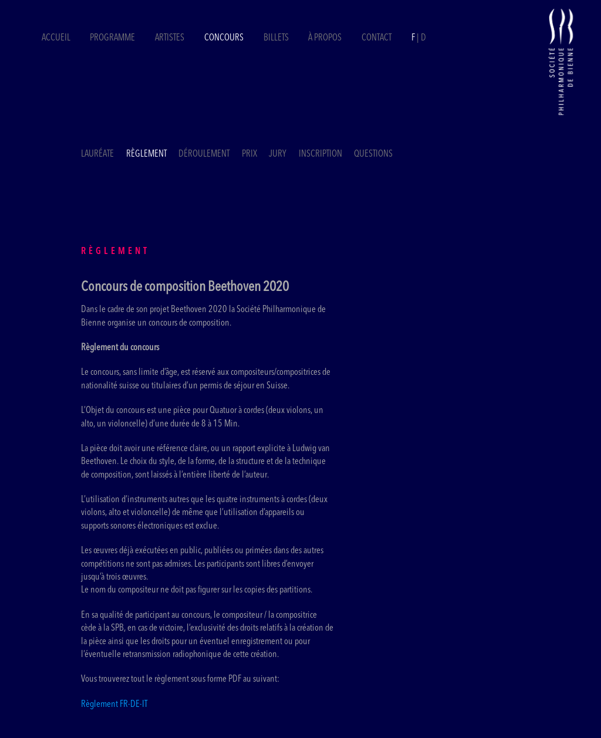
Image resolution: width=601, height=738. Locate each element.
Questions (373, 154)
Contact (376, 38)
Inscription (320, 154)
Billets (277, 38)
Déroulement (203, 154)
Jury (277, 154)
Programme (112, 38)
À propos (325, 38)
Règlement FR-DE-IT (114, 704)
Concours (224, 38)
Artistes (169, 38)
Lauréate (97, 154)
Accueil (56, 38)
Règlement (146, 154)
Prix (249, 154)
